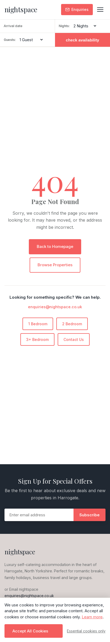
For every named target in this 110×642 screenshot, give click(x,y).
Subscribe (89, 514)
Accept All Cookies (30, 630)
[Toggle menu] (100, 9)
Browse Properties (55, 264)
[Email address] (39, 515)
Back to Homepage (55, 246)
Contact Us (73, 339)
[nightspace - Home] (20, 9)
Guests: (10, 40)
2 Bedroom (72, 324)
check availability (82, 40)
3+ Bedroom (37, 339)
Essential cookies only (86, 631)
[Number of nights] (84, 26)
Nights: (64, 26)
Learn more (92, 616)
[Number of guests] (31, 40)
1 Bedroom (37, 324)
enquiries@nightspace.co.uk (55, 307)
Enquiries (77, 9)
